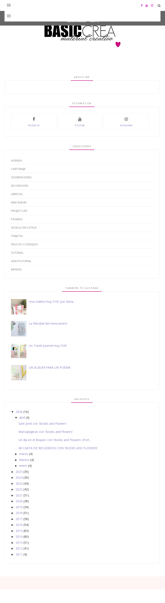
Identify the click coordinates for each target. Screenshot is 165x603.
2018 (19, 513)
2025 (19, 472)
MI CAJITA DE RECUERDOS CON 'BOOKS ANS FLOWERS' (58, 448)
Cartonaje (18, 169)
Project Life (19, 211)
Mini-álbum (18, 202)
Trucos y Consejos (24, 244)
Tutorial (17, 253)
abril (22, 417)
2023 (19, 483)
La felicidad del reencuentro (48, 323)
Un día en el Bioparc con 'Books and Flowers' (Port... (54, 440)
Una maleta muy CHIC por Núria (51, 301)
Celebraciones (21, 177)
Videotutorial (21, 261)
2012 (19, 548)
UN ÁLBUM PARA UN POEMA (49, 367)
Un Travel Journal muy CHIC (48, 345)
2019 (19, 507)
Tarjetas (17, 236)
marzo (23, 454)
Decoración (19, 186)
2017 (19, 519)
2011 (19, 554)
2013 (19, 542)
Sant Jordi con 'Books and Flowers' (42, 423)
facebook (34, 121)
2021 (19, 495)
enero (23, 466)
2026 (19, 412)
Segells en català (24, 227)
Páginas (17, 219)
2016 (19, 525)
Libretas (17, 194)
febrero (24, 460)
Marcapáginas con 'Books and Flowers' (45, 432)
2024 (19, 477)
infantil (16, 269)
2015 (19, 531)
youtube (80, 121)
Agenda (16, 160)
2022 (19, 489)
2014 (19, 536)
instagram (126, 121)
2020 (19, 501)
